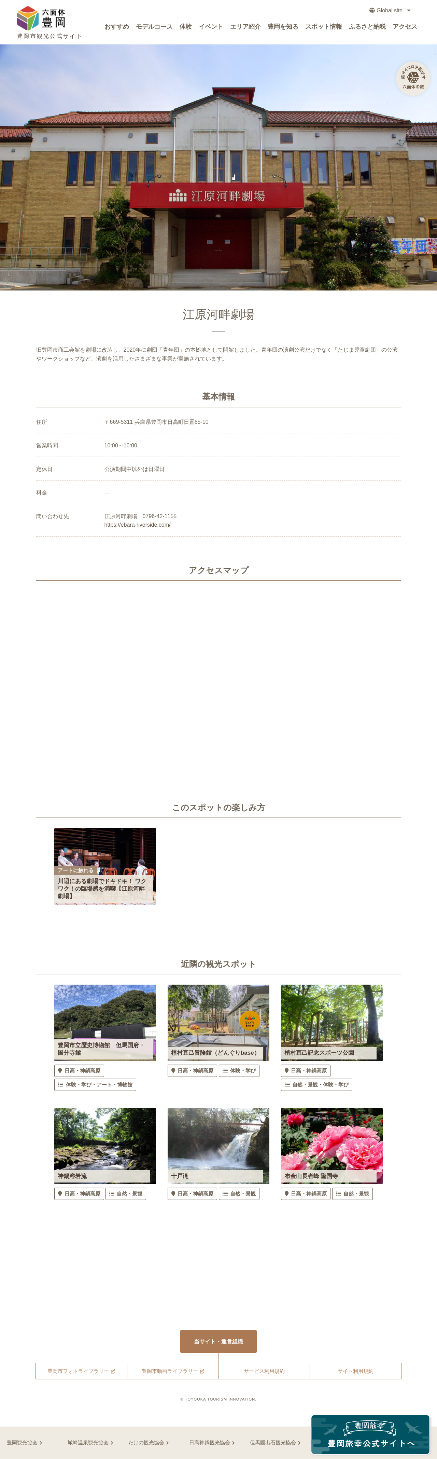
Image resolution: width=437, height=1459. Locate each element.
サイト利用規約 (355, 1372)
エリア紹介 (245, 28)
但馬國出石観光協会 (273, 1443)
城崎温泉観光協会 (88, 1443)
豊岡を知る (283, 28)
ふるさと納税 (367, 28)
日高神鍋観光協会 (209, 1443)
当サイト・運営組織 (219, 1341)
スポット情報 (323, 28)
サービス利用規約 (264, 1372)
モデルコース (154, 28)
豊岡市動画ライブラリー (170, 1372)
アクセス (405, 28)
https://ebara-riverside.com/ (137, 525)
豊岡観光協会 (22, 1443)
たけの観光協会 (146, 1443)
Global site (388, 12)
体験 (186, 28)
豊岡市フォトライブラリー (78, 1372)
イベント (211, 28)
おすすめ (116, 28)
